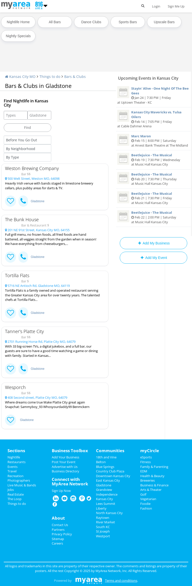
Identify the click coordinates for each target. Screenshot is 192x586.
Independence (107, 494)
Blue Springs (105, 466)
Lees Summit (105, 503)
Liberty (101, 508)
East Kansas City (108, 480)
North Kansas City (109, 513)
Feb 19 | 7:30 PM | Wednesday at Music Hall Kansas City (153, 160)
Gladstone (37, 201)
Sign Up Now (61, 490)
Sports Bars (127, 22)
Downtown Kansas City (113, 476)
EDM (143, 471)
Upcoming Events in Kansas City (148, 78)
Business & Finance (154, 485)
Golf (143, 494)
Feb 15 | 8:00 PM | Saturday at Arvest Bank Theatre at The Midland (153, 141)
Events (13, 466)
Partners (58, 529)
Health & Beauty (152, 476)
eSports (146, 457)
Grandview (104, 489)
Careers (57, 543)
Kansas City (104, 499)
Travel (12, 471)
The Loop (15, 499)
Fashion (146, 508)
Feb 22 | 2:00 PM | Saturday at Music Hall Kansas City (153, 217)
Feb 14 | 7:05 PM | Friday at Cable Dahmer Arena (153, 119)
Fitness (145, 462)
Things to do (50, 76)
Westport (103, 536)
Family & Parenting (154, 466)
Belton (101, 462)
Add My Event (153, 258)
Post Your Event (64, 462)
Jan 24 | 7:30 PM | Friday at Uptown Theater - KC (153, 95)
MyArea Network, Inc (111, 571)
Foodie (145, 503)
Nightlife (14, 457)
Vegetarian (148, 499)
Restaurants (17, 462)
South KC (103, 527)
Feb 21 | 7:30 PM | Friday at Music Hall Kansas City (153, 198)
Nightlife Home (18, 22)
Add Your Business (65, 457)
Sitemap (58, 539)
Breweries (147, 480)
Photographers (19, 480)
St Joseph (103, 531)
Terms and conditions (121, 580)
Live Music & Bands (22, 485)
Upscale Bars (164, 22)
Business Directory (65, 471)
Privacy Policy (62, 534)
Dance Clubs (91, 22)
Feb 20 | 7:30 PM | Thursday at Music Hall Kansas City (153, 179)
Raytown (102, 517)
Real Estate (16, 494)
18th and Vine (106, 457)
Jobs (11, 489)
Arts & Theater (151, 489)
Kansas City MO (20, 76)
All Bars (55, 22)
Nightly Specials (18, 36)
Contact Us (60, 525)
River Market (105, 522)
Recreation (16, 476)
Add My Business (153, 243)
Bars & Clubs (75, 76)
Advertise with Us (65, 466)
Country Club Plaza (110, 471)
